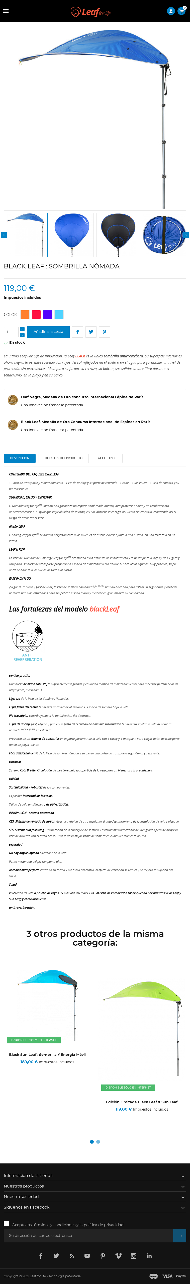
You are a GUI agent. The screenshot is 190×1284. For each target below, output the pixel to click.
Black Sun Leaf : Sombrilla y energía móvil (142, 1055)
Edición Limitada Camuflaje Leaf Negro (47, 1102)
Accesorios (107, 458)
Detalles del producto (63, 458)
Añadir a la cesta (48, 332)
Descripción (19, 458)
